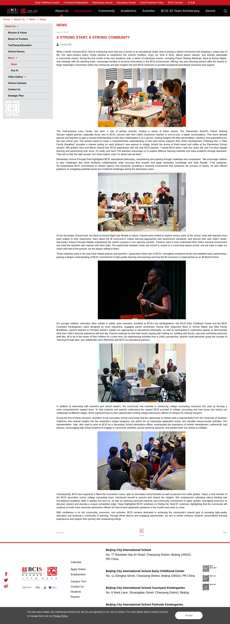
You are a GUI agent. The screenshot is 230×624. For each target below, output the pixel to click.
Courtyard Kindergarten (76, 2)
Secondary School (126, 2)
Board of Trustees (18, 39)
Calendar (76, 562)
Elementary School (102, 2)
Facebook (6, 574)
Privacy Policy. (60, 616)
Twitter (6, 580)
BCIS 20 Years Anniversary (180, 11)
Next (225, 532)
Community (106, 11)
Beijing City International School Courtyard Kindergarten (145, 587)
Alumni (210, 11)
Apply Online (82, 569)
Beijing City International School (22, 9)
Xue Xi (14, 70)
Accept (189, 615)
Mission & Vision (17, 32)
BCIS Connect (175, 2)
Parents (75, 596)
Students (76, 591)
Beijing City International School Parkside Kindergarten (144, 604)
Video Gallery (15, 77)
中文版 (191, 2)
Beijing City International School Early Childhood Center (145, 571)
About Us (62, 11)
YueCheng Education (20, 45)
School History (16, 51)
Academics (128, 11)
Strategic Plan (16, 95)
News (11, 58)
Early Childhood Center (47, 2)
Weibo (6, 586)
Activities (148, 11)
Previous (60, 532)
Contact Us (14, 89)
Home (6, 19)
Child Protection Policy (152, 2)
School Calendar (17, 83)
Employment (78, 574)
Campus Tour (82, 581)
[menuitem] (61, 12)
